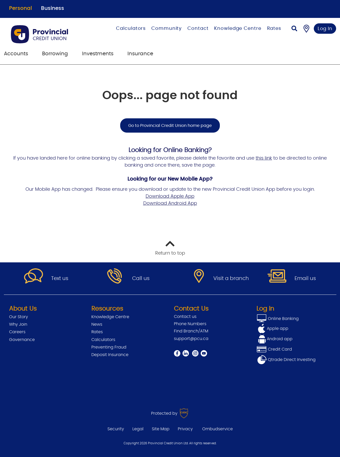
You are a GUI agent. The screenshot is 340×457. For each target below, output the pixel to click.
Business (52, 8)
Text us (59, 278)
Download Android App (170, 203)
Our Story (18, 317)
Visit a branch (231, 278)
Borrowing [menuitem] (55, 53)
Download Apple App (170, 196)
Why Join (18, 324)
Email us (305, 278)
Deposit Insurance (109, 355)
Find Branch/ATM (191, 331)
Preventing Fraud (108, 347)
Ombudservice (217, 429)
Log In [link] (325, 28)
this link (264, 158)
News (96, 324)
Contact (197, 28)
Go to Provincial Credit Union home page (170, 126)
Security (115, 429)
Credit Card (274, 349)
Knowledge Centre (237, 28)
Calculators (131, 28)
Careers (17, 332)
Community (166, 28)
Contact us (185, 317)
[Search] (294, 29)
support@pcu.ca (191, 339)
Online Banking (283, 319)
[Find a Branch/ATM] (306, 28)
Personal (20, 8)
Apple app (277, 328)
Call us (140, 278)
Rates (274, 28)
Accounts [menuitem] (16, 53)
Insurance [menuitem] (140, 53)
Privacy (185, 429)
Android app (280, 339)
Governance (22, 340)
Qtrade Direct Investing (286, 360)
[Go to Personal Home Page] (49, 34)
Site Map (160, 429)
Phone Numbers (190, 324)
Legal (138, 429)
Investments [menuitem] (97, 53)
